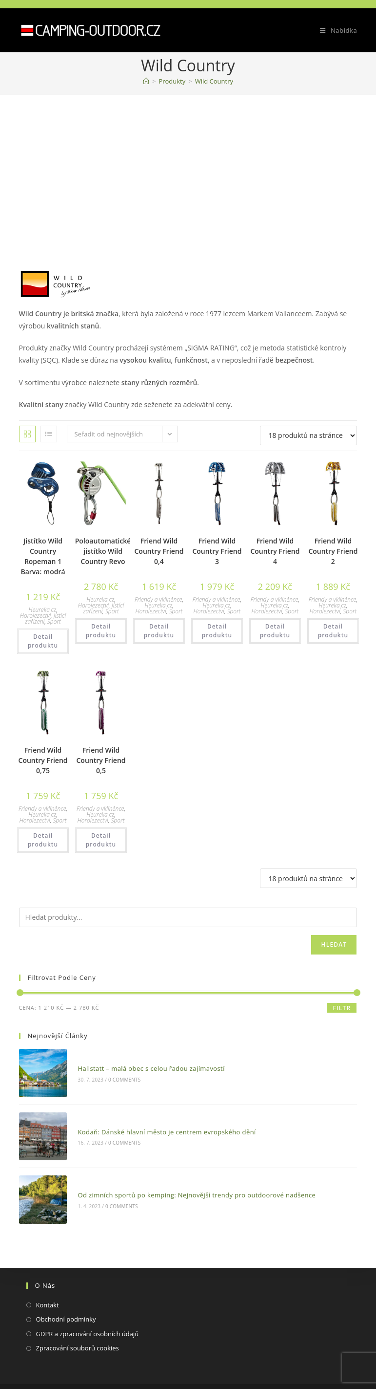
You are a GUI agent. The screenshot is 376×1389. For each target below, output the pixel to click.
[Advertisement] (188, 168)
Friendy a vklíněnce (158, 599)
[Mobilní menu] (335, 30)
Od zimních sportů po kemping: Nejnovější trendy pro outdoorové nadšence (191, 1181)
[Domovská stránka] (146, 81)
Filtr (342, 1008)
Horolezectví (35, 615)
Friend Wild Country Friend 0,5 (101, 760)
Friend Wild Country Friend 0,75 (43, 760)
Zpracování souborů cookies (77, 1332)
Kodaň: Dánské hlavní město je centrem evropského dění (161, 1123)
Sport (54, 621)
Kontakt (47, 1288)
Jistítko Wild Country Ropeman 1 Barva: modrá (42, 556)
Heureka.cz (42, 610)
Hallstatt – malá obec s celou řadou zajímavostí (145, 1066)
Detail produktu (43, 641)
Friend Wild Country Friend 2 (332, 551)
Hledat (334, 944)
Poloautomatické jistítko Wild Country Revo (103, 551)
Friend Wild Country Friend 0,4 (158, 551)
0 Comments (118, 1076)
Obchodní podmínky (66, 1303)
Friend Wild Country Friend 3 (216, 551)
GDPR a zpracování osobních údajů (87, 1317)
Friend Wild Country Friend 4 (274, 551)
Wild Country (214, 81)
